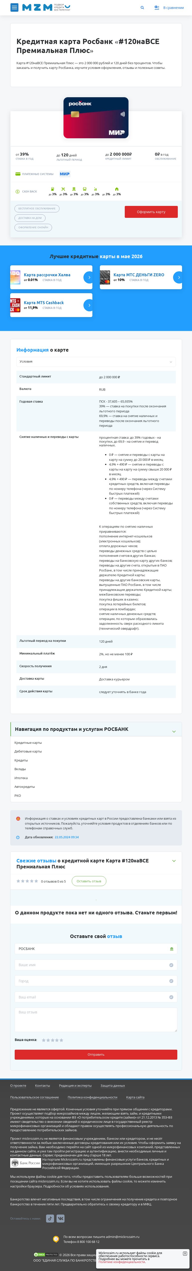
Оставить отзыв (89, 881)
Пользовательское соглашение (34, 1097)
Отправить (96, 1054)
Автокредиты (24, 786)
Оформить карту (151, 211)
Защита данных (113, 1085)
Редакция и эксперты (75, 1085)
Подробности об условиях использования (76, 1186)
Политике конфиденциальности (122, 1262)
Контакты (42, 1085)
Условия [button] (26, 361)
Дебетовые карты (28, 751)
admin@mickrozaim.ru (122, 1236)
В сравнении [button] (169, 8)
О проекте (18, 1085)
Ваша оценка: (26, 1040)
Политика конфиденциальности (92, 1097)
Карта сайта (135, 1097)
